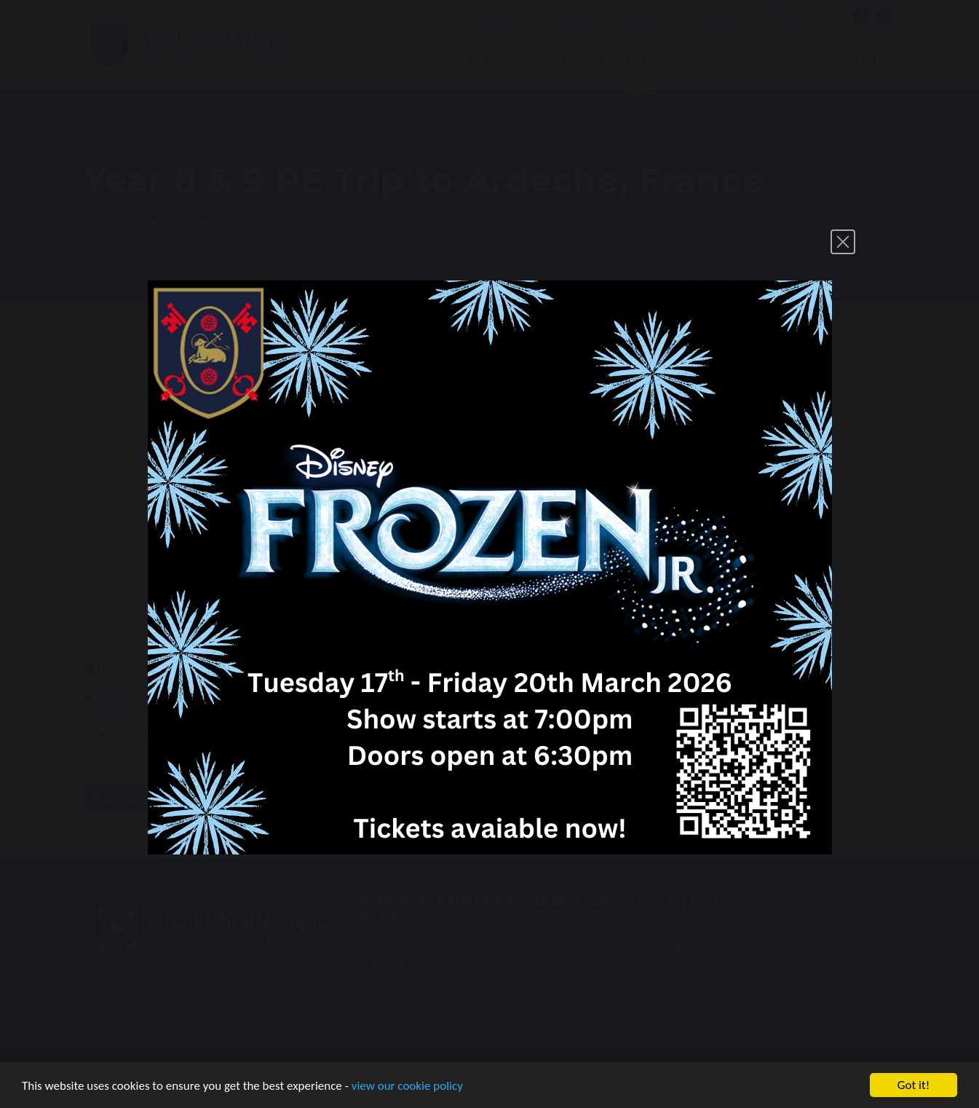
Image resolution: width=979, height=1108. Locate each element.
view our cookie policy (407, 1086)
